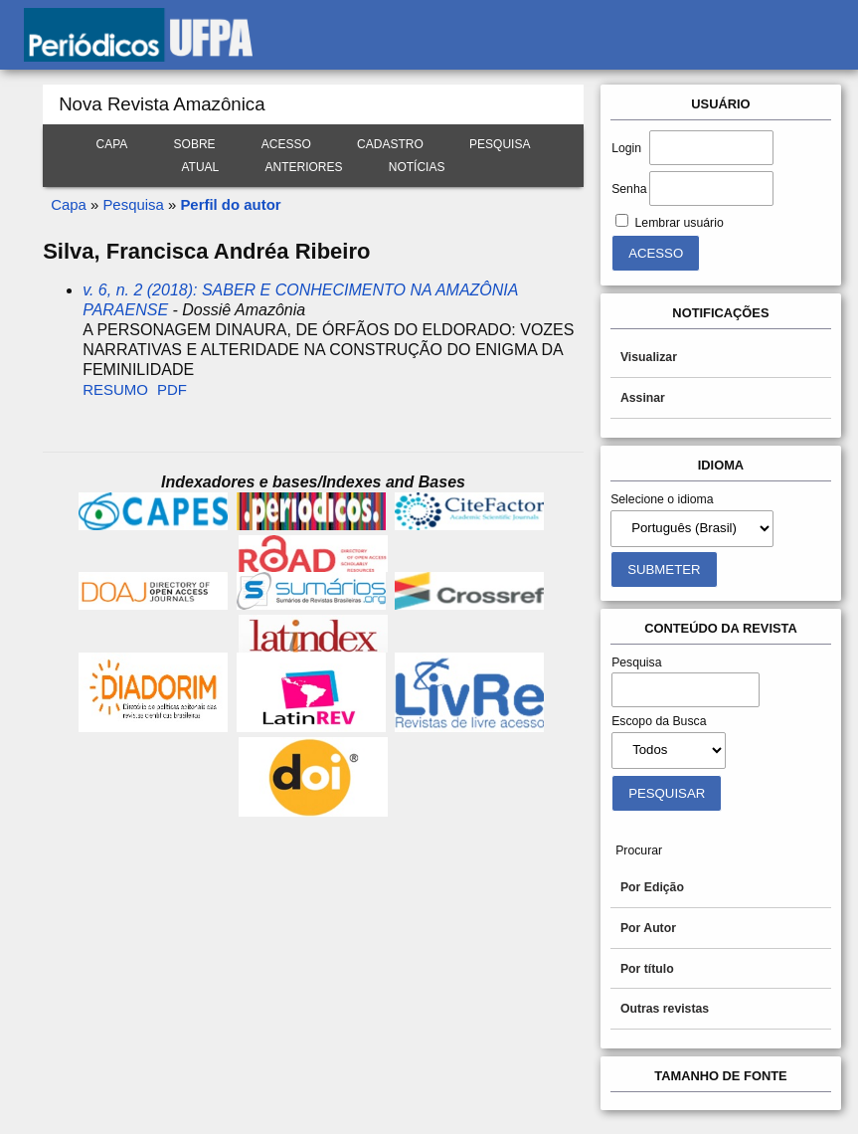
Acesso (286, 144)
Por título (647, 969)
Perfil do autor (230, 204)
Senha (628, 189)
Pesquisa (499, 144)
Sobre (195, 144)
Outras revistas (664, 1009)
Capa (112, 144)
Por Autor (648, 928)
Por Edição (652, 887)
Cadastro (390, 144)
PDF (172, 389)
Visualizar (648, 357)
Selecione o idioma (662, 499)
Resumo (115, 389)
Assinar (642, 398)
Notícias (417, 167)
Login (626, 148)
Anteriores (304, 167)
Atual (201, 167)
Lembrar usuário (679, 223)
